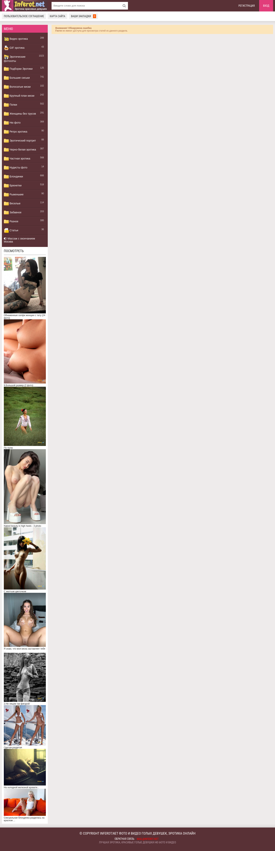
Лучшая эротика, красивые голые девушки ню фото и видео (137, 842)
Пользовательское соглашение (24, 16)
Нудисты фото (15, 167)
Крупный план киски (19, 95)
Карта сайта (57, 16)
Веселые (12, 203)
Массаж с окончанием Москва (19, 240)
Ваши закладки (83, 16)
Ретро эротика (15, 131)
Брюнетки (13, 185)
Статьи (11, 230)
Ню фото (12, 122)
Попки (10, 104)
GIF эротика (14, 47)
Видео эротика (16, 38)
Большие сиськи (17, 77)
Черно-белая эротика (20, 149)
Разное (11, 221)
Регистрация (247, 5)
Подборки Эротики (18, 68)
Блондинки (13, 176)
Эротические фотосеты (14, 58)
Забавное (12, 212)
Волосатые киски (17, 86)
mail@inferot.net (148, 838)
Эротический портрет (20, 140)
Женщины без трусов (20, 113)
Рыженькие (13, 194)
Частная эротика (17, 158)
